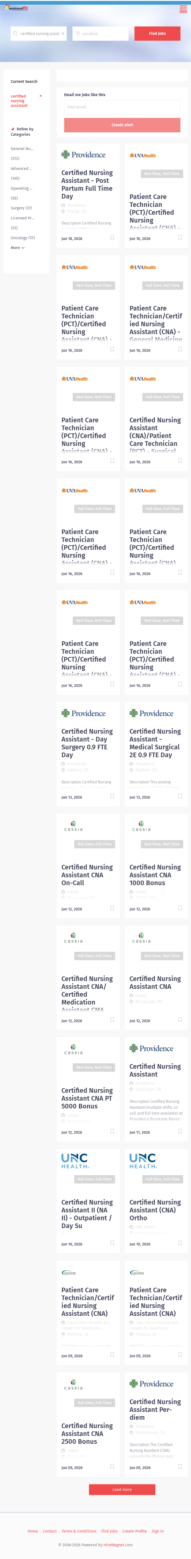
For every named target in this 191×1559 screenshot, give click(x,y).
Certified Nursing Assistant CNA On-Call (87, 875)
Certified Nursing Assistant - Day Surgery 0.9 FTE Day (87, 743)
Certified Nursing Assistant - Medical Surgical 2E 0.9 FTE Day (155, 743)
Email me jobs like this (84, 94)
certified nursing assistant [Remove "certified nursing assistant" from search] (19, 101)
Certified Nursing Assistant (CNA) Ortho (155, 1210)
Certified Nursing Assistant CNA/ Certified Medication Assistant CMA (87, 994)
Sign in (158, 1531)
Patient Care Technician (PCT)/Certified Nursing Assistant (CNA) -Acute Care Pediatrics (155, 667)
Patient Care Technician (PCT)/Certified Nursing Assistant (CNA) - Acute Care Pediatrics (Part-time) (86, 335)
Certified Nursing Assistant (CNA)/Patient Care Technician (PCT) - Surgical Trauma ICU (155, 439)
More (15, 247)
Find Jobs (157, 33)
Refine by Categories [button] (22, 132)
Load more (122, 1489)
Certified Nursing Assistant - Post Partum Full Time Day (87, 184)
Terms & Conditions (79, 1531)
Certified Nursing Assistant (155, 1070)
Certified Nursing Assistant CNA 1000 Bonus (155, 875)
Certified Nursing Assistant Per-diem (155, 1409)
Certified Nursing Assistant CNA (155, 983)
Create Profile (134, 1531)
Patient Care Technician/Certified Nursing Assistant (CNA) (87, 1302)
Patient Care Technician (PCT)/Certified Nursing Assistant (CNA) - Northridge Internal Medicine (86, 447)
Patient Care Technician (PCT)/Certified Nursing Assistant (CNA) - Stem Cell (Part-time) (155, 220)
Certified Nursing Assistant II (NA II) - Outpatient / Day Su (87, 1214)
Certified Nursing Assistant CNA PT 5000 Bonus (87, 1098)
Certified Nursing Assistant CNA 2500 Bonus (87, 1434)
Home (33, 1531)
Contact (50, 1531)
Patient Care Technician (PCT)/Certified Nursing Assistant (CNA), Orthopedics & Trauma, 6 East (153, 555)
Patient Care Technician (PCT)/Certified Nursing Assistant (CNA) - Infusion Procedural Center (86, 671)
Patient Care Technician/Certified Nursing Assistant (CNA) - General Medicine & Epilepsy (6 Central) (156, 331)
